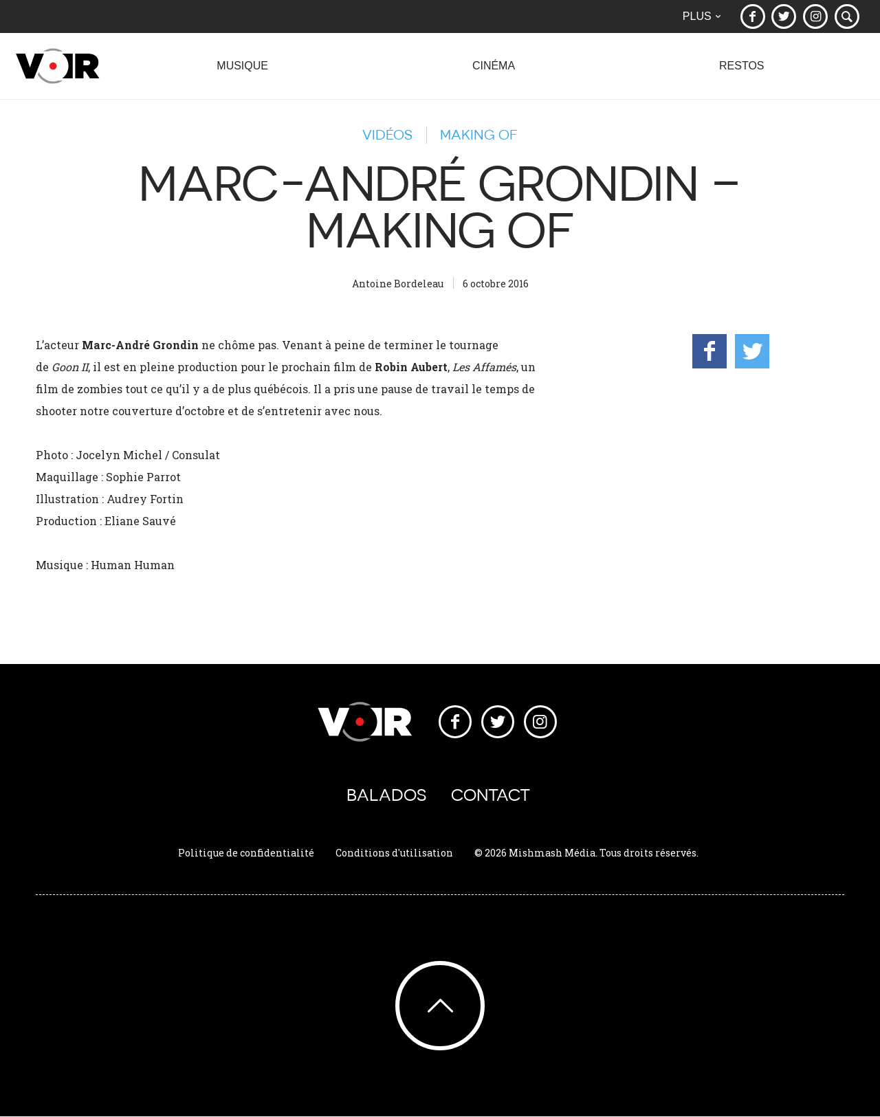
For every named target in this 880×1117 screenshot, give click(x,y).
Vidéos (387, 134)
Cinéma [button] (493, 73)
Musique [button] (242, 73)
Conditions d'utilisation (394, 853)
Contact (490, 796)
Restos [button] (741, 73)
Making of (479, 134)
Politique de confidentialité (246, 853)
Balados (386, 796)
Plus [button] (701, 16)
